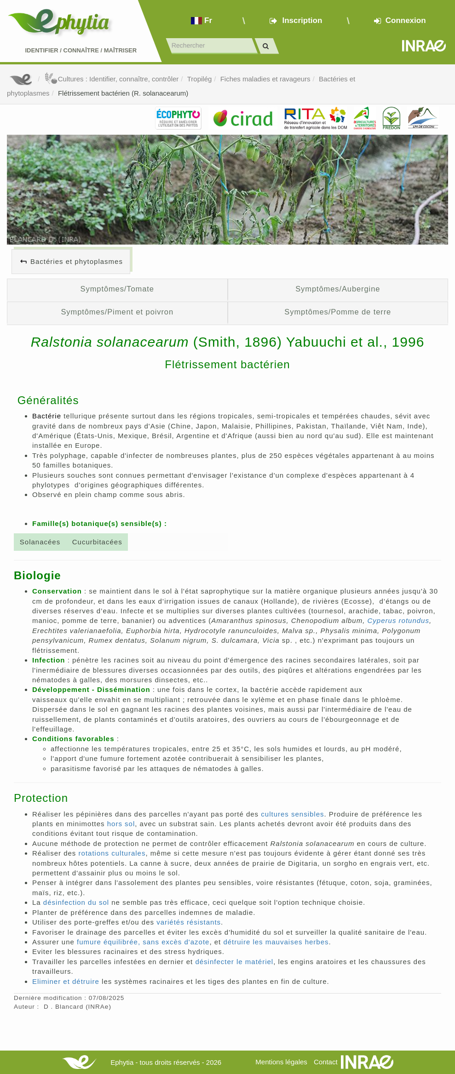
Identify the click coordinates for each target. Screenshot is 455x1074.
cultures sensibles (292, 814)
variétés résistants (188, 922)
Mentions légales (281, 1062)
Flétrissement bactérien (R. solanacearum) (123, 93)
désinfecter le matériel (234, 961)
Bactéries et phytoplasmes (76, 261)
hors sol (121, 824)
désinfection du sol (76, 902)
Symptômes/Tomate (117, 289)
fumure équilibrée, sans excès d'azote (143, 942)
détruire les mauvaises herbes (275, 942)
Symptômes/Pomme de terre (337, 312)
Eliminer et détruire (65, 981)
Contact (326, 1062)
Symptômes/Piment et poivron (117, 312)
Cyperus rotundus (398, 620)
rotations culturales (112, 853)
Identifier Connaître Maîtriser (81, 50)
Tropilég (199, 79)
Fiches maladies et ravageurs (265, 79)
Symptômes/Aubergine (337, 289)
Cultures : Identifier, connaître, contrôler (111, 79)
